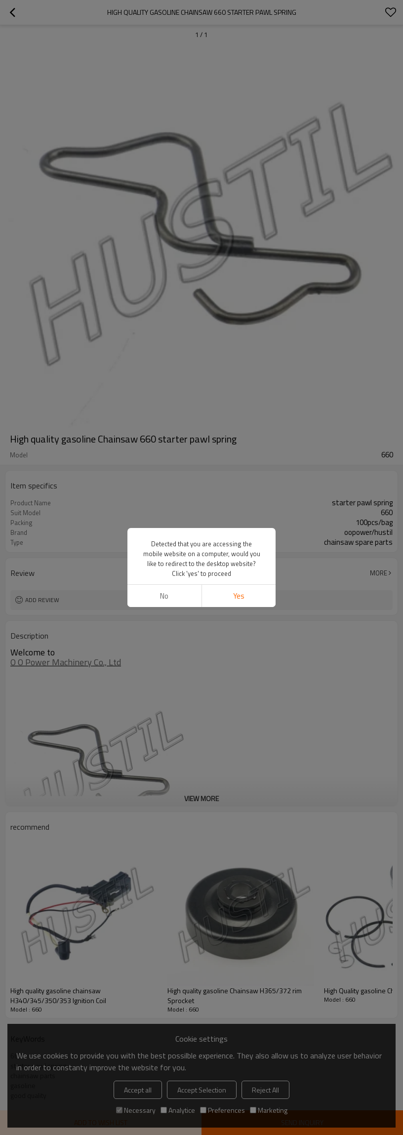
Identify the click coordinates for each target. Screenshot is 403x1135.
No (164, 596)
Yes (238, 596)
